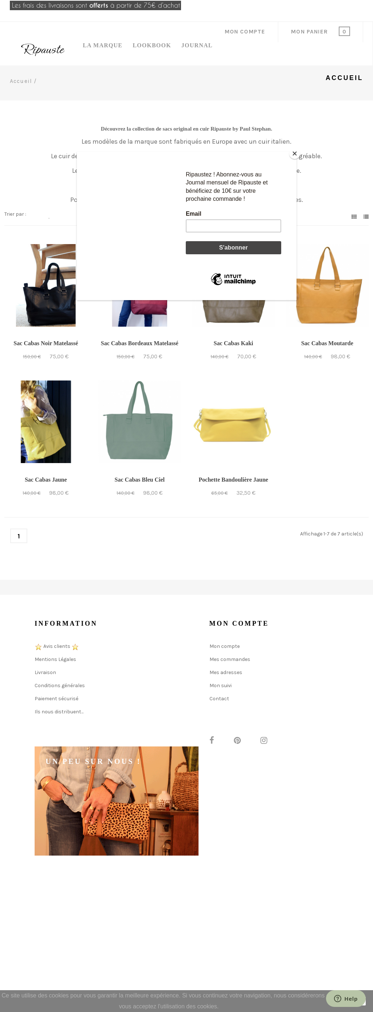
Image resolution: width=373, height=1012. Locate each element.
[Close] (294, 153)
